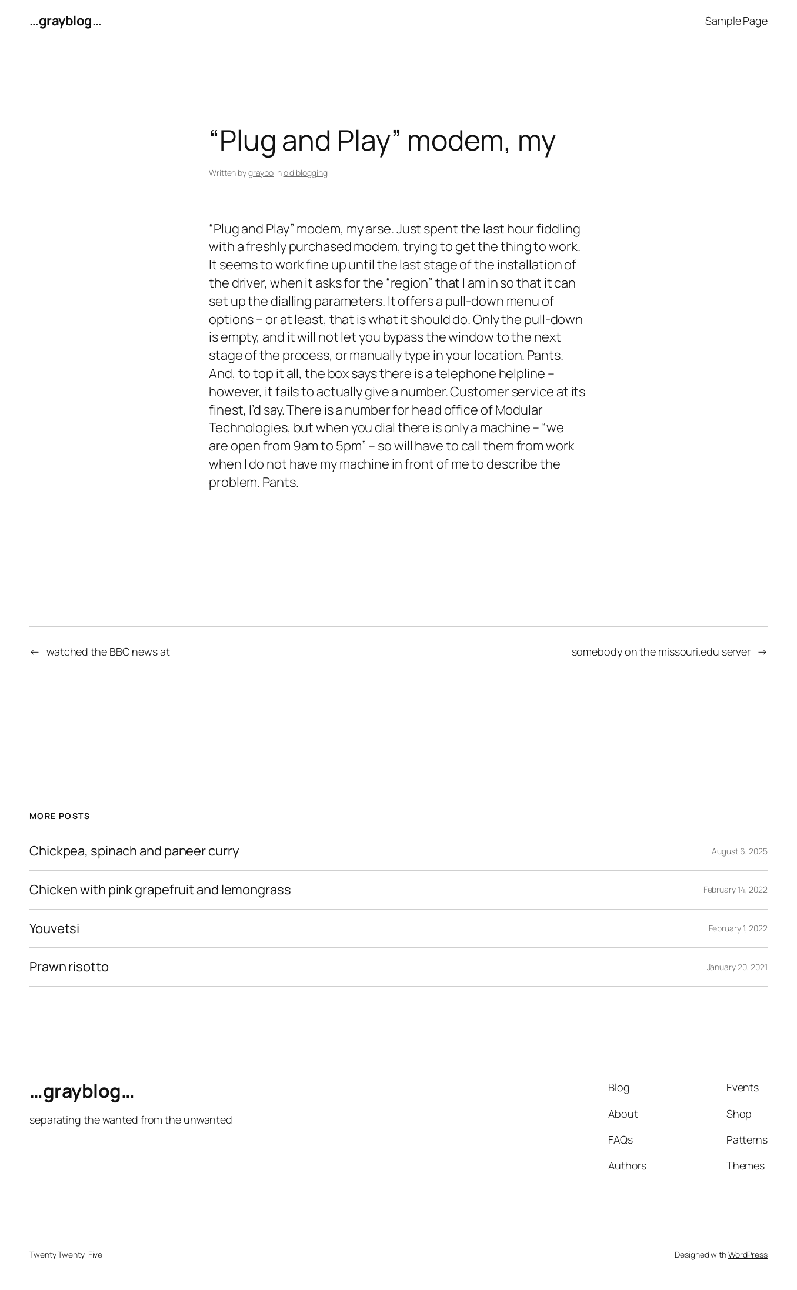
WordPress (748, 1254)
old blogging (306, 172)
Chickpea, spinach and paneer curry (134, 851)
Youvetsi (54, 928)
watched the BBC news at (108, 651)
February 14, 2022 (735, 889)
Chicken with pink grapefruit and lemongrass (160, 890)
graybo (261, 172)
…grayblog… (65, 20)
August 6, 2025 (740, 851)
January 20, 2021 (737, 966)
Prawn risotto (69, 967)
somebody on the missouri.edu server (661, 651)
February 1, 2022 (738, 928)
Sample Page (736, 21)
